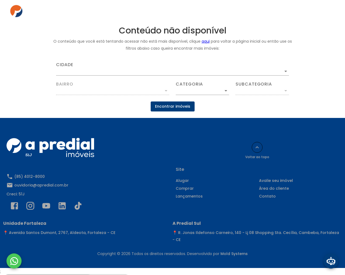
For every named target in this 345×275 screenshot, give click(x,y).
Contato (261, 12)
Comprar (144, 12)
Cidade (64, 65)
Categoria (189, 84)
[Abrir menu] (327, 12)
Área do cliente (228, 12)
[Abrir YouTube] (46, 207)
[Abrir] (285, 71)
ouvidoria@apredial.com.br (41, 185)
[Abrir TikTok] (78, 207)
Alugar (118, 12)
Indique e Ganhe (297, 12)
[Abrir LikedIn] (62, 207)
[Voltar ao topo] (257, 147)
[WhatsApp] (14, 261)
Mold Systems (234, 253)
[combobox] (172, 69)
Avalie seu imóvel (276, 180)
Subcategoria (254, 84)
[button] (202, 90)
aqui (206, 41)
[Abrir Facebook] (14, 207)
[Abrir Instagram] (30, 207)
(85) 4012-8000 (29, 176)
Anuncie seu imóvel (183, 12)
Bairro (64, 84)
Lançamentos (189, 196)
